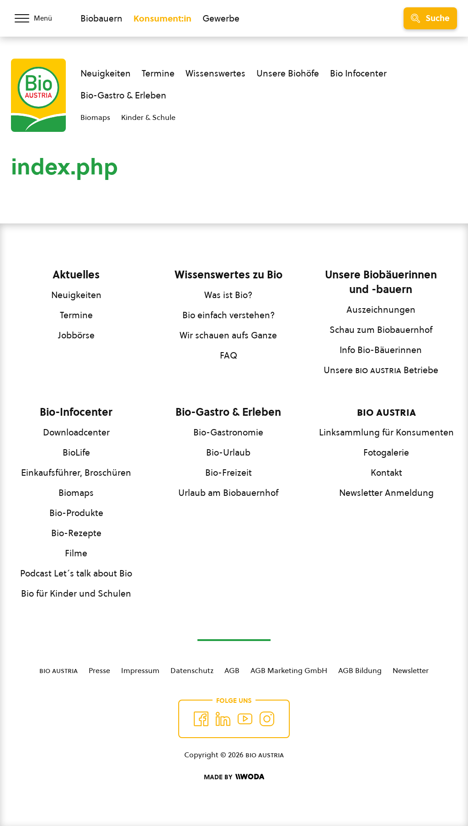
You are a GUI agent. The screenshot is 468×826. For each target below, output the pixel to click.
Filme (76, 553)
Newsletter (411, 670)
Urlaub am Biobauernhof (228, 493)
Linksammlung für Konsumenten (386, 432)
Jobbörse (76, 335)
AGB (231, 670)
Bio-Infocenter (76, 412)
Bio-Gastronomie (228, 432)
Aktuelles (76, 274)
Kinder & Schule (148, 117)
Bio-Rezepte (76, 533)
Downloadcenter (76, 432)
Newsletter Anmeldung (386, 493)
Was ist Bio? (228, 295)
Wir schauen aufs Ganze (228, 335)
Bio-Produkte (76, 513)
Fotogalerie (386, 452)
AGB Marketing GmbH (288, 670)
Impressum (140, 670)
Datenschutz (191, 670)
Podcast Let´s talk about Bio (76, 573)
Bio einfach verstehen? (228, 315)
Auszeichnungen (380, 309)
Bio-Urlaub (228, 452)
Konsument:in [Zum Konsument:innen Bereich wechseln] (162, 18)
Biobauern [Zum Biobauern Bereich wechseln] (101, 18)
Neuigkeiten (105, 73)
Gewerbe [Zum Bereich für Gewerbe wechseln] (220, 18)
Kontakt (386, 472)
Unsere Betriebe (381, 370)
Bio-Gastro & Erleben (123, 95)
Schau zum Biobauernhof (381, 330)
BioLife (76, 452)
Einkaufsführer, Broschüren (76, 472)
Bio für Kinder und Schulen (76, 593)
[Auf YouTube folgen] (245, 719)
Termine (158, 73)
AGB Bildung (360, 670)
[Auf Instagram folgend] (267, 719)
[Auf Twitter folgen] (223, 719)
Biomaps (95, 117)
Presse (99, 670)
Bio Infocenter (358, 73)
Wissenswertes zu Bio (228, 274)
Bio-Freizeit (228, 472)
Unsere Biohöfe (287, 73)
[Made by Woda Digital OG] (234, 777)
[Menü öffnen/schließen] (40, 18)
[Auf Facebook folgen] (201, 719)
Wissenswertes (215, 73)
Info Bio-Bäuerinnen (381, 350)
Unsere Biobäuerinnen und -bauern (381, 282)
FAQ (228, 355)
